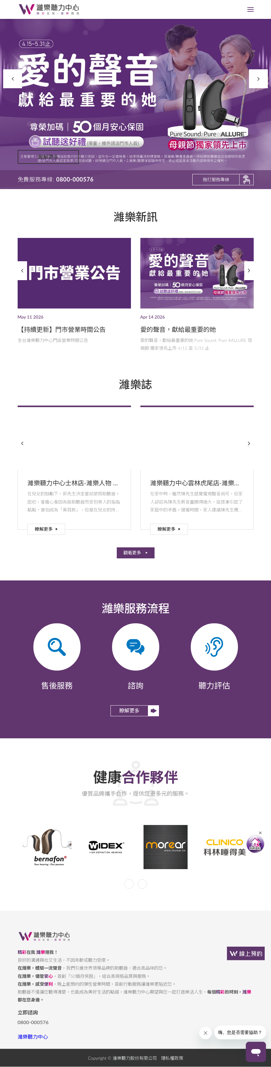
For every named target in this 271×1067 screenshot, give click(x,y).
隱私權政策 (172, 1063)
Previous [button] (12, 78)
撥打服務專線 (216, 179)
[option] (135, 94)
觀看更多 (132, 552)
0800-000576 (33, 1027)
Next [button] (258, 78)
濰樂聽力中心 (33, 1042)
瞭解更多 (48, 161)
